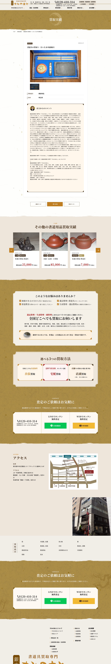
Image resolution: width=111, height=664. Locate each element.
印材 (60, 546)
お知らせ (92, 639)
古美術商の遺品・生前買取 (59, 642)
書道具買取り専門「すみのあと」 (38, 163)
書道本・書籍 (81, 546)
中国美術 (80, 550)
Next (98, 250)
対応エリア (55, 633)
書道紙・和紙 (44, 546)
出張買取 (79, 631)
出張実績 (54, 648)
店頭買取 (79, 636)
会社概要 (92, 631)
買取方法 (78, 628)
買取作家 (78, 640)
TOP (14, 31)
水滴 (23, 546)
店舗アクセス (94, 633)
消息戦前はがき (63, 550)
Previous (11, 250)
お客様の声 (55, 651)
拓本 (41, 554)
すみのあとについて (58, 631)
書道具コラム (94, 636)
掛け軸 (61, 541)
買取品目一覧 (55, 637)
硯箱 (23, 554)
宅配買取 (79, 633)
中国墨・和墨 (44, 541)
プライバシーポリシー (92, 660)
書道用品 (43, 550)
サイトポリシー (80, 660)
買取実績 (19, 31)
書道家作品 (25, 550)
